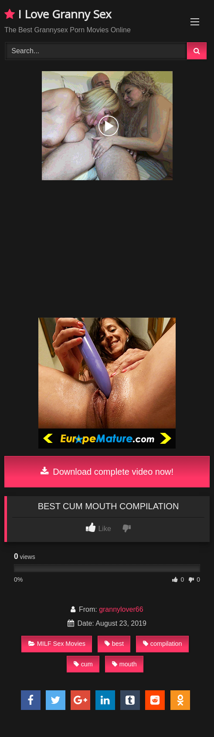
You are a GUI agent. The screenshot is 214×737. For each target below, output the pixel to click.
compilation (162, 643)
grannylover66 (121, 609)
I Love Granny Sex (58, 14)
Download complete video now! (107, 471)
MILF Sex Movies (56, 643)
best (114, 643)
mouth (124, 664)
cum (83, 664)
